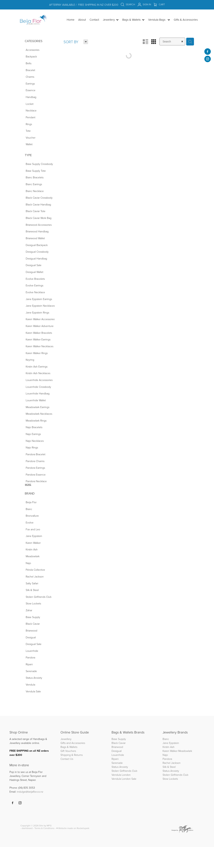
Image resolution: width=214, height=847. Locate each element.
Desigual (117, 751)
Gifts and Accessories (72, 743)
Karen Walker (170, 751)
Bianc (166, 739)
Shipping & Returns (71, 755)
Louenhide (118, 755)
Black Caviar (119, 743)
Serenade (117, 763)
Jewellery (65, 739)
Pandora (167, 759)
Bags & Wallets (68, 747)
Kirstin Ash (168, 747)
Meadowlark (185, 751)
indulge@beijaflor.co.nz (30, 791)
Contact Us (66, 759)
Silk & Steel (169, 767)
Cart (159, 4)
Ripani (115, 759)
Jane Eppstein (171, 743)
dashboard (27, 828)
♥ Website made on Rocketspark (72, 828)
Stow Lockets (170, 778)
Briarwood (117, 747)
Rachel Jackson (172, 763)
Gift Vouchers (68, 751)
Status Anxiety (120, 767)
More (28, 484)
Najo (165, 755)
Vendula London (121, 774)
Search (128, 4)
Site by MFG (45, 825)
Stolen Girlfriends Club (124, 771)
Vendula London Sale (124, 778)
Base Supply (119, 739)
